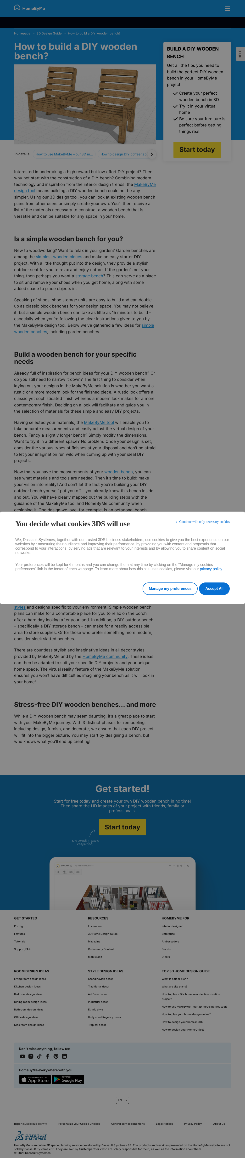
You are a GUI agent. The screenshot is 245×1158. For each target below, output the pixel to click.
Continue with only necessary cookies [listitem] (201, 523)
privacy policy (211, 569)
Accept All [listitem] (214, 589)
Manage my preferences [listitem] (164, 589)
